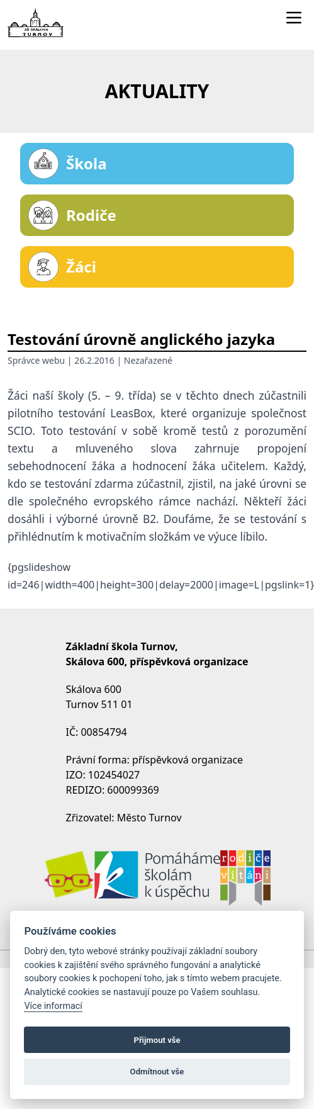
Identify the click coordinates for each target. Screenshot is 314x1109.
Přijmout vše (156, 1040)
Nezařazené (148, 360)
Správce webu (36, 360)
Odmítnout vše (157, 1071)
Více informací (53, 1006)
